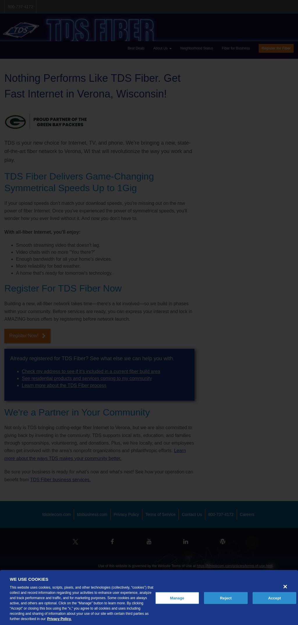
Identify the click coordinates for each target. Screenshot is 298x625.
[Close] (285, 586)
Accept (274, 598)
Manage (177, 598)
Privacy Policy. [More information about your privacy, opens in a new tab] (59, 619)
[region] (149, 597)
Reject (226, 598)
